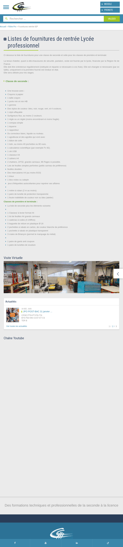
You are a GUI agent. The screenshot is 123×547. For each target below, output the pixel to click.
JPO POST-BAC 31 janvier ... (37, 311)
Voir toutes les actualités (16, 326)
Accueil (3, 26)
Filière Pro (12, 26)
